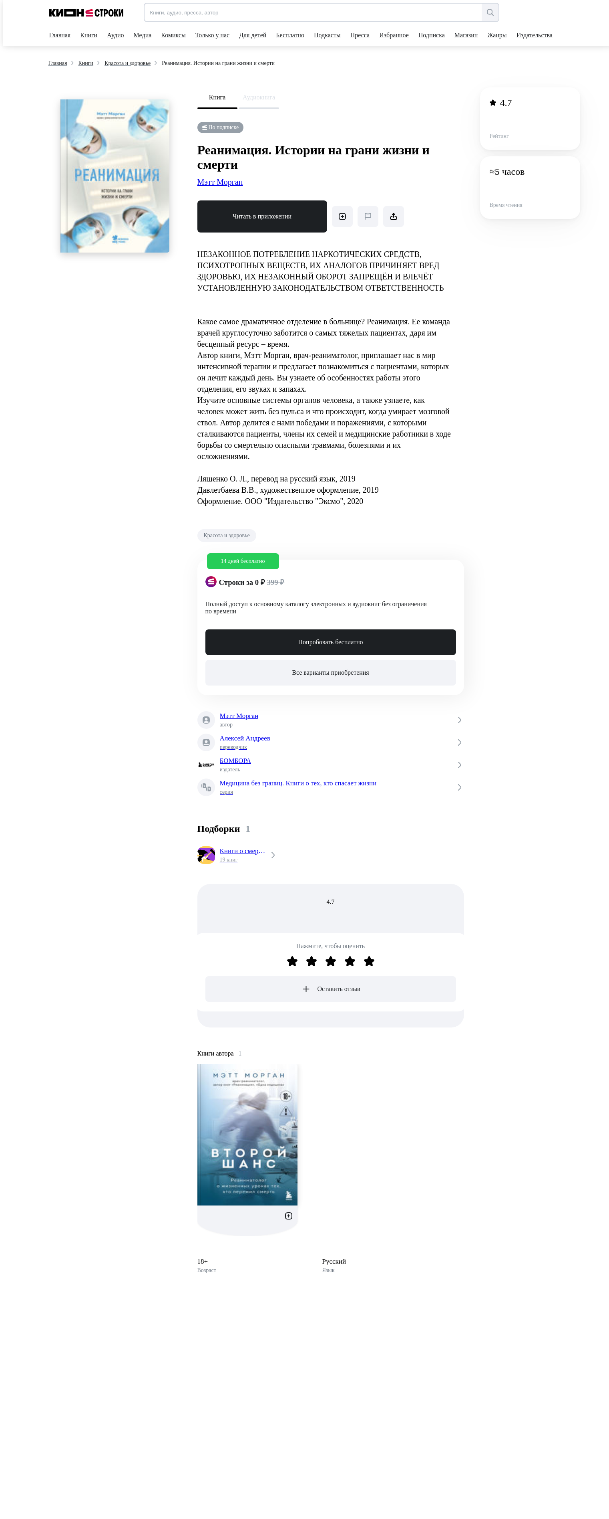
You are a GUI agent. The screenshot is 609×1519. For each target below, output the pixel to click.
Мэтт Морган (220, 182)
